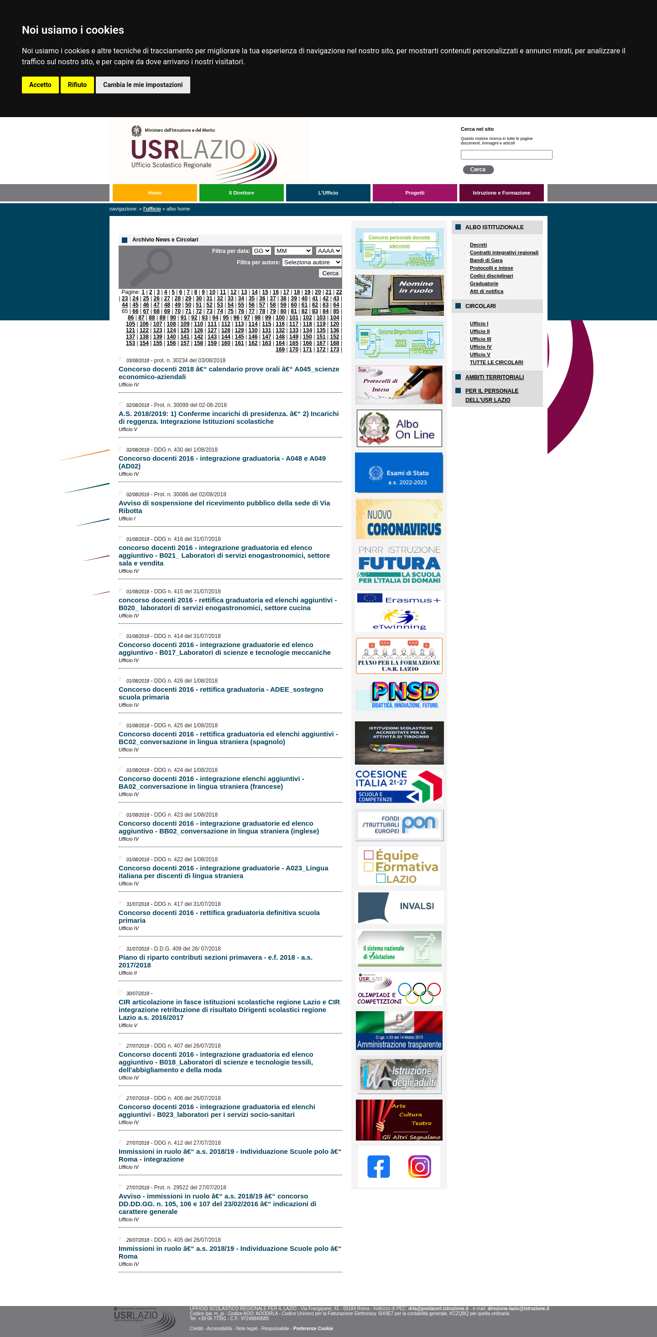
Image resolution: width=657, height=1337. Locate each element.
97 (247, 317)
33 (231, 298)
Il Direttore (241, 192)
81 (294, 311)
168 (334, 343)
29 (188, 298)
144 (225, 337)
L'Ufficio (328, 192)
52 (209, 305)
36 (262, 298)
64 (336, 305)
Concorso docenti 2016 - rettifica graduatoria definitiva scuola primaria (219, 916)
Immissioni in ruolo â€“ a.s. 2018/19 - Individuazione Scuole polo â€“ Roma (230, 1252)
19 (307, 292)
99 (268, 317)
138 (144, 337)
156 (171, 343)
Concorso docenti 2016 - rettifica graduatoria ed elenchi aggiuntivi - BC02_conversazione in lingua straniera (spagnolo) (228, 738)
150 (307, 337)
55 (241, 305)
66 (135, 311)
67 (146, 311)
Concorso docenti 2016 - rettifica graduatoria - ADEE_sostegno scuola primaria (221, 693)
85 (336, 311)
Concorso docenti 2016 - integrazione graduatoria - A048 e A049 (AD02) (222, 462)
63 (325, 305)
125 (184, 330)
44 (125, 305)
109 (184, 324)
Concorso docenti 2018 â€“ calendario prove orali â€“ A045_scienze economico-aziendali (229, 373)
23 (125, 298)
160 (225, 343)
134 (307, 330)
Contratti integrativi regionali (504, 252)
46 (146, 305)
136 (334, 330)
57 (262, 305)
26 (157, 298)
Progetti (415, 192)
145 (239, 337)
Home (155, 192)
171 (307, 349)
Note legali (246, 1328)
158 (198, 343)
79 (273, 311)
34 (241, 298)
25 (146, 298)
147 (266, 337)
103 (321, 317)
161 (239, 343)
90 (173, 317)
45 (135, 305)
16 (276, 292)
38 (283, 298)
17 (286, 292)
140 (171, 337)
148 (280, 337)
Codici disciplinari (491, 275)
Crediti (196, 1328)
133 (293, 330)
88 (152, 317)
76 (241, 311)
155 (157, 343)
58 (273, 305)
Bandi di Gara (486, 260)
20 (318, 292)
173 (334, 349)
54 (231, 305)
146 (253, 337)
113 (239, 324)
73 (209, 311)
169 (280, 349)
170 (293, 349)
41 (315, 298)
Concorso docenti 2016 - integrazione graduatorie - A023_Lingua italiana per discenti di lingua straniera (223, 871)
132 (280, 330)
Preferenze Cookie (313, 1328)
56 (252, 305)
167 (321, 343)
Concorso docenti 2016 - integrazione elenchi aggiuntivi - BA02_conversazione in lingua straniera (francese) (211, 782)
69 (167, 311)
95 (226, 317)
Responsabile (275, 1328)
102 (307, 317)
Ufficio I (479, 323)
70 (178, 311)
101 (293, 317)
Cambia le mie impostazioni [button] (142, 84)
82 (305, 311)
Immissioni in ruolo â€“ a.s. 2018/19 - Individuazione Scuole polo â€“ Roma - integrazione (230, 1155)
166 (307, 343)
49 (178, 305)
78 (262, 311)
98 (258, 317)
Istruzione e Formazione (502, 192)
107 (157, 324)
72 (199, 311)
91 (184, 317)
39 (294, 298)
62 (315, 305)
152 (334, 337)
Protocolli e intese (491, 268)
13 (244, 292)
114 (253, 324)
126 (198, 330)
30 (199, 298)
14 (254, 292)
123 (157, 330)
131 (266, 330)
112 (225, 324)
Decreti (478, 244)
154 (144, 343)
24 (135, 298)
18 (297, 292)
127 (212, 330)
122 (144, 330)
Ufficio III (480, 339)
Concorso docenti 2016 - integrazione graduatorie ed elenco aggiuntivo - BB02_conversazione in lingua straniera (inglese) (219, 827)
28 (178, 298)
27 (167, 298)
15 (265, 292)
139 (157, 337)
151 (321, 337)
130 (253, 330)
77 (252, 311)
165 (293, 343)
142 (198, 337)
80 (283, 311)
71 (188, 311)
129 (239, 330)
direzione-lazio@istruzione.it (518, 1308)
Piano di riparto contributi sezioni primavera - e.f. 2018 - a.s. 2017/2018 (216, 961)
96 (237, 317)
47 (157, 305)
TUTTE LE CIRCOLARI (496, 362)
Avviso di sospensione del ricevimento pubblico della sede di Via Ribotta (224, 506)
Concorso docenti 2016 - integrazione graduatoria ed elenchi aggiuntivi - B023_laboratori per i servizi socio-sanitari (217, 1110)
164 (280, 343)
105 (130, 324)
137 (130, 337)
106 (144, 324)
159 (212, 343)
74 (220, 311)
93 (205, 317)
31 (209, 298)
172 (321, 349)
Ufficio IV (481, 347)
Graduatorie (484, 283)
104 (334, 317)
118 (307, 324)
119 (321, 324)
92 (194, 317)
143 (212, 337)
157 (184, 343)
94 (215, 317)
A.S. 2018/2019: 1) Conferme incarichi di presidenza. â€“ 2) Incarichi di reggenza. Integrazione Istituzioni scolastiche (229, 417)
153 (130, 343)
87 (141, 317)
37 (273, 298)
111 (212, 324)
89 (162, 317)
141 (184, 337)
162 (253, 343)
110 (198, 324)
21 (328, 292)
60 (294, 305)
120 (334, 324)
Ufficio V (480, 354)
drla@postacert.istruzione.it (438, 1308)
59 (283, 305)
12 (233, 292)
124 (171, 330)
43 (336, 298)
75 (231, 311)
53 (220, 305)
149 (293, 337)
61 (305, 305)
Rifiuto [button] (77, 84)
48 (167, 305)
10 (212, 292)
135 (321, 330)
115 (266, 324)
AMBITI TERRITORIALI (494, 377)
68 (157, 311)
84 (325, 311)
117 (293, 324)
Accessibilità (219, 1328)
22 (339, 292)
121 (130, 330)
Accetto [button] (40, 84)
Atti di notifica (486, 291)
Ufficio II (480, 331)
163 (266, 343)
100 (280, 317)
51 (199, 305)
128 (225, 330)
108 (171, 324)
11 (223, 292)
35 (252, 298)
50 (188, 305)
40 (305, 298)
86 (131, 317)
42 (325, 298)
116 (280, 324)
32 (220, 298)
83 (315, 311)
